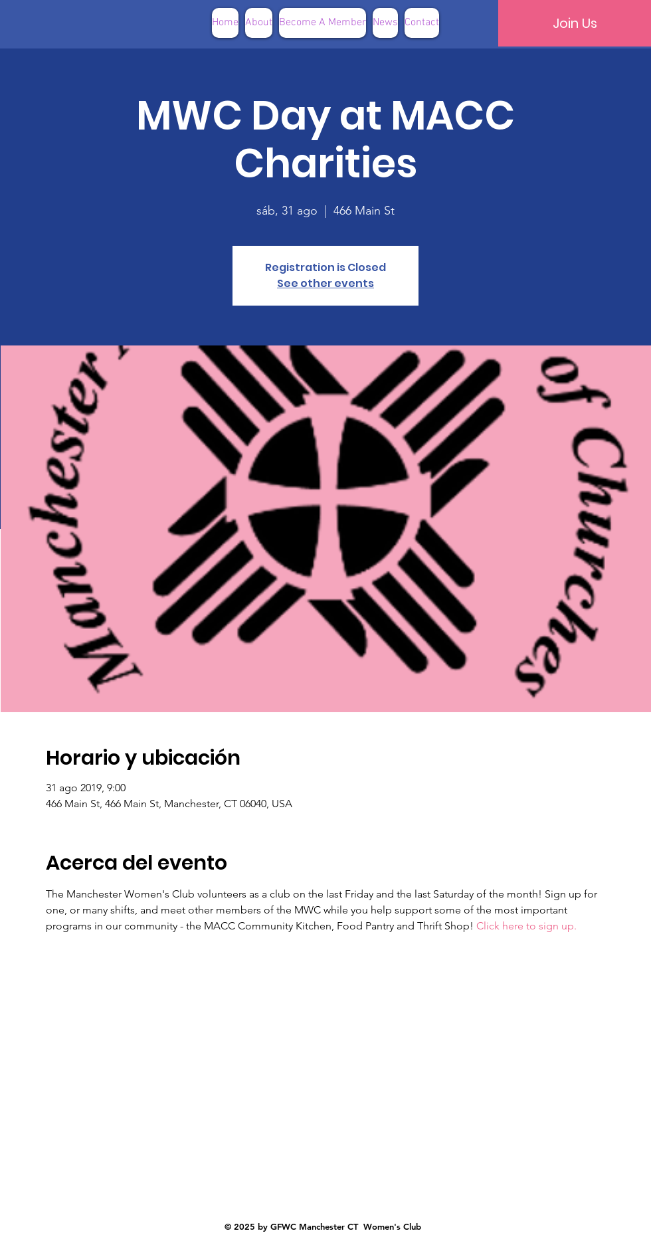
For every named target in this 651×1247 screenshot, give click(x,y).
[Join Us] (574, 23)
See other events (325, 283)
